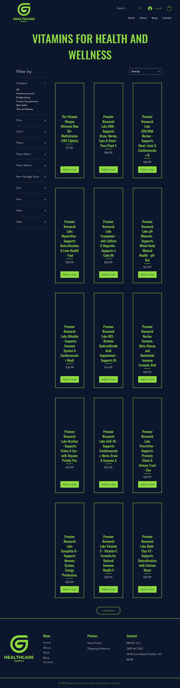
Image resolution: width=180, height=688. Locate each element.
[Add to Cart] (69, 169)
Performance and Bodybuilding (25, 95)
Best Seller (21, 105)
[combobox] (145, 71)
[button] (169, 8)
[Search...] (124, 8)
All (17, 89)
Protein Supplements (27, 101)
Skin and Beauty (24, 109)
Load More (108, 610)
